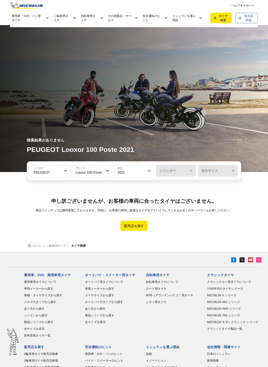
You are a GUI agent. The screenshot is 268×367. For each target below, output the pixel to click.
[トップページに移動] (27, 5)
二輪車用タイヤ (56, 246)
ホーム (34, 246)
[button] (65, 170)
